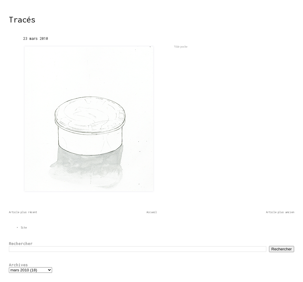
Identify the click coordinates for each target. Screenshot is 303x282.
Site (24, 227)
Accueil (151, 212)
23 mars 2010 (35, 38)
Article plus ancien (280, 212)
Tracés (22, 19)
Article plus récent (23, 212)
